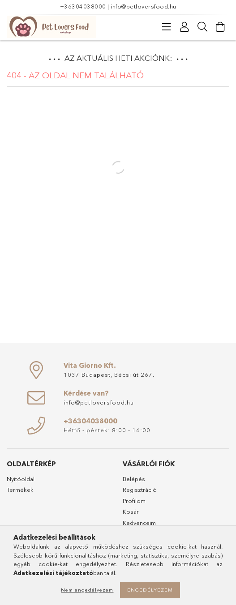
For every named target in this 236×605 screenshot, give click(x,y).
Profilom (134, 500)
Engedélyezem (150, 590)
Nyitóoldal (20, 478)
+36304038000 (83, 6)
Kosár (131, 511)
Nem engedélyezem (87, 590)
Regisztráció (140, 489)
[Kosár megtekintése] (220, 27)
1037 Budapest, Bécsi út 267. (109, 374)
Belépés (134, 478)
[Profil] (184, 27)
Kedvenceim (139, 522)
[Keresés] (202, 27)
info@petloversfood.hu (143, 6)
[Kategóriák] (167, 27)
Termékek (20, 489)
